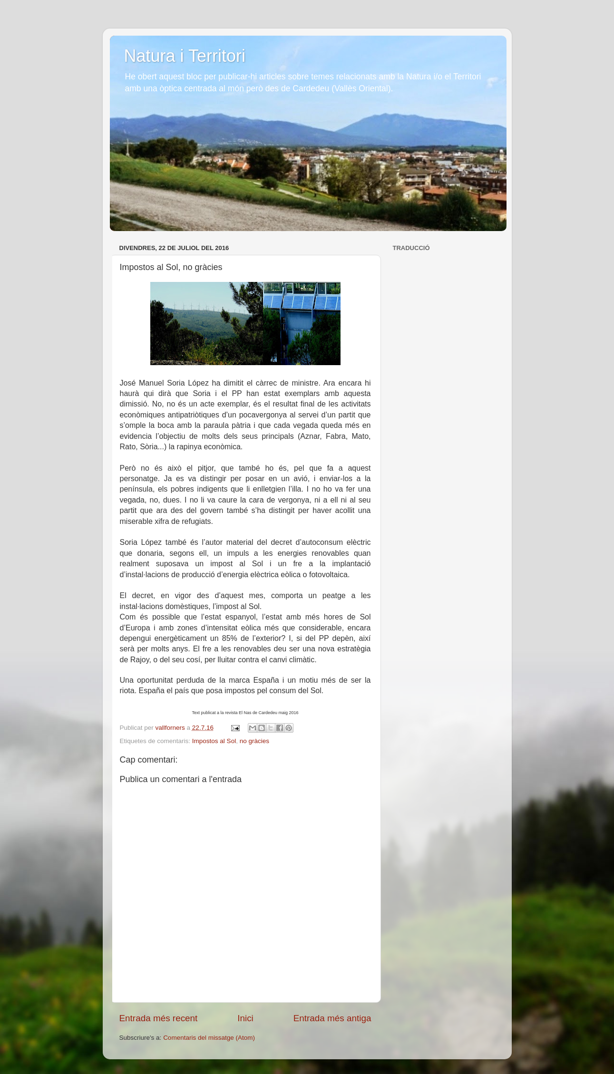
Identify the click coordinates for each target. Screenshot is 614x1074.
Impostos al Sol (214, 741)
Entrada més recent (158, 1018)
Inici (245, 1018)
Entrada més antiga (332, 1018)
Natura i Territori (184, 56)
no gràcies (254, 741)
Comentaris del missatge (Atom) (209, 1037)
